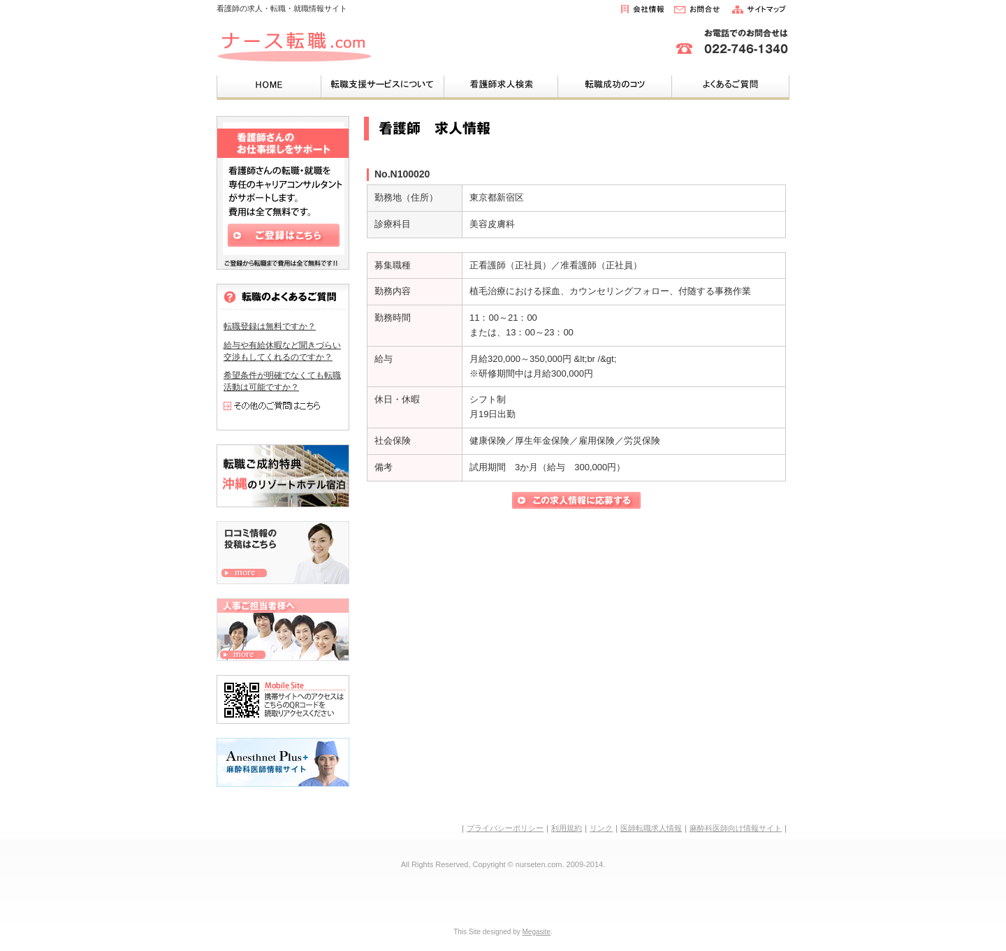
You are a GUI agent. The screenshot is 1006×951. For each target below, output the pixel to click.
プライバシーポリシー (505, 828)
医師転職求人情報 (651, 828)
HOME (269, 85)
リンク (601, 828)
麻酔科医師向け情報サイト (736, 828)
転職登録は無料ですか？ (270, 326)
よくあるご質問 (730, 85)
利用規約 (566, 828)
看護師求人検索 (500, 85)
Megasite (537, 932)
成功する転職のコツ (614, 85)
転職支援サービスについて (382, 85)
